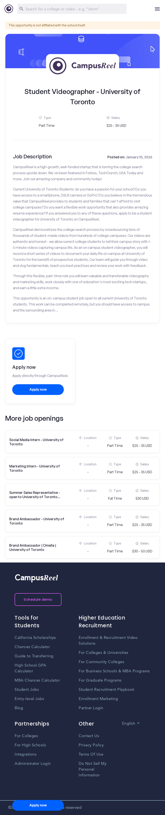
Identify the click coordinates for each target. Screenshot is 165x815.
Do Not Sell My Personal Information (93, 769)
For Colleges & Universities (103, 653)
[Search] (72, 9)
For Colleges (26, 736)
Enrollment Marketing (98, 699)
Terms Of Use (91, 754)
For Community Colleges (101, 662)
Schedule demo (38, 599)
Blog (19, 708)
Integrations (26, 754)
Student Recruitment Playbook (106, 690)
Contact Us (89, 736)
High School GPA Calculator (30, 668)
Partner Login (91, 708)
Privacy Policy (91, 745)
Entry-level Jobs (29, 699)
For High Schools (30, 745)
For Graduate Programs (100, 680)
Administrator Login (33, 764)
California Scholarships (35, 638)
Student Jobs (27, 690)
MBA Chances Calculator (37, 680)
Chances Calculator (32, 647)
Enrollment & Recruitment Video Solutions (108, 641)
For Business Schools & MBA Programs (114, 671)
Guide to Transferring (34, 656)
